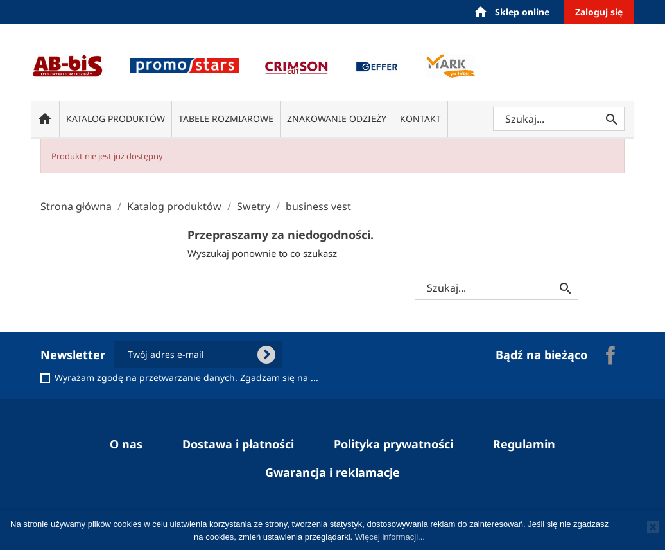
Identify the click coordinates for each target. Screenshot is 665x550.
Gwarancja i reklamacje (332, 472)
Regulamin (524, 444)
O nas (126, 444)
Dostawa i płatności (238, 444)
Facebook (610, 355)
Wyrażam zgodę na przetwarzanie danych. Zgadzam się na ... (186, 377)
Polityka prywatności (393, 444)
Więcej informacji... (390, 537)
